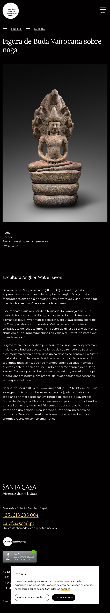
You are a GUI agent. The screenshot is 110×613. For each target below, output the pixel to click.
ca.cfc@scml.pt (18, 523)
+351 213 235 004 (21, 515)
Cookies (10, 588)
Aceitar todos (63, 597)
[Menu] (103, 10)
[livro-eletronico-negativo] (14, 542)
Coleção (16, 29)
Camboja (39, 29)
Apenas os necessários (32, 597)
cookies (65, 588)
